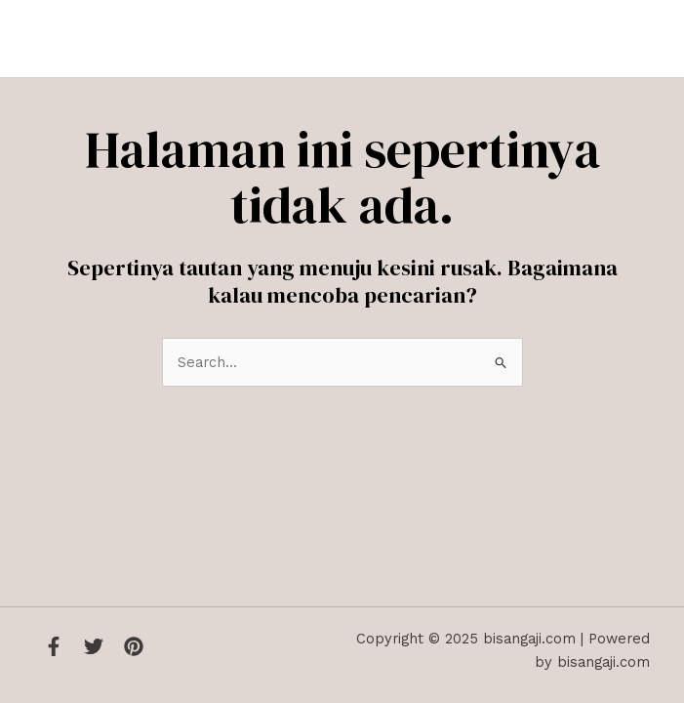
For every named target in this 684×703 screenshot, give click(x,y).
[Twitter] (93, 646)
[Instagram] (133, 646)
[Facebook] (53, 646)
